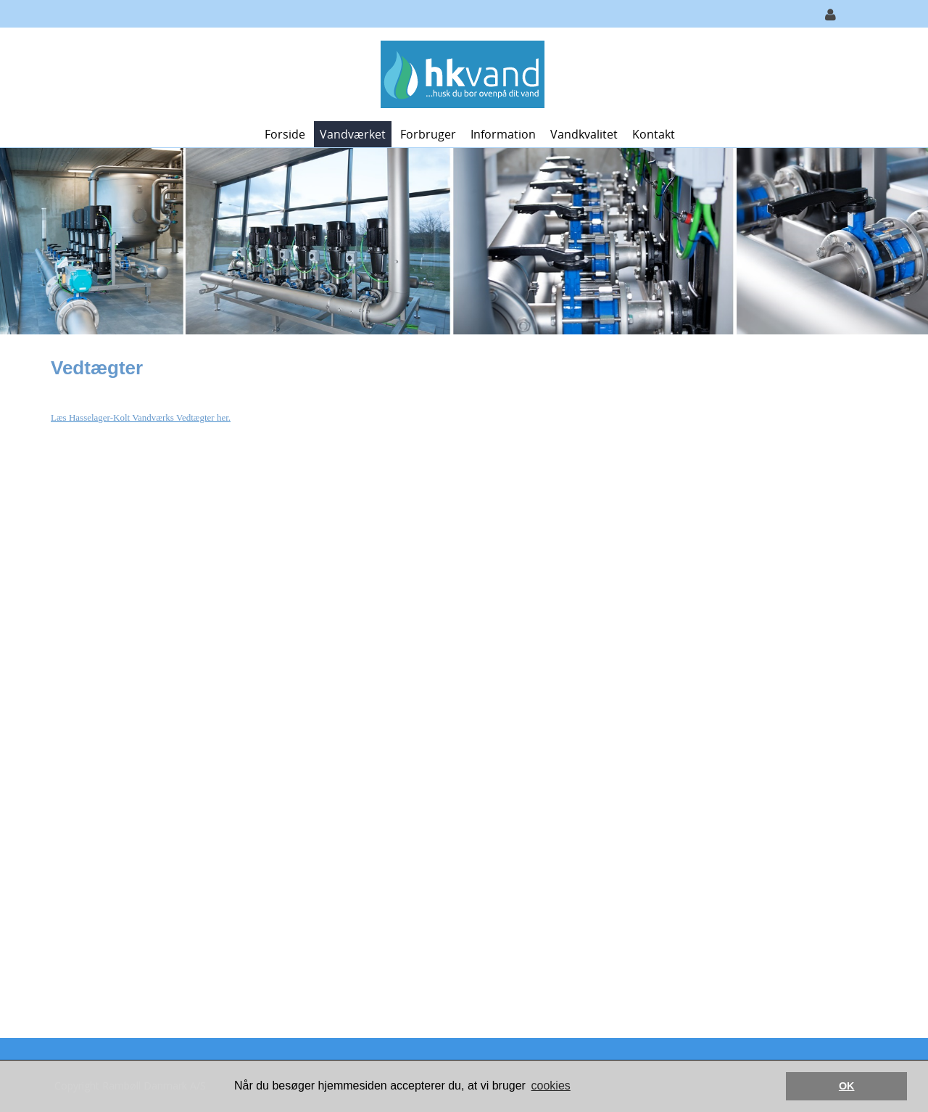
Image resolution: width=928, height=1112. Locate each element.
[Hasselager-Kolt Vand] (458, 73)
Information (503, 134)
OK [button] (847, 1086)
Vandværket (353, 134)
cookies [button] (551, 1085)
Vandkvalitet (584, 134)
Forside (285, 134)
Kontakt (653, 134)
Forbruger (428, 134)
